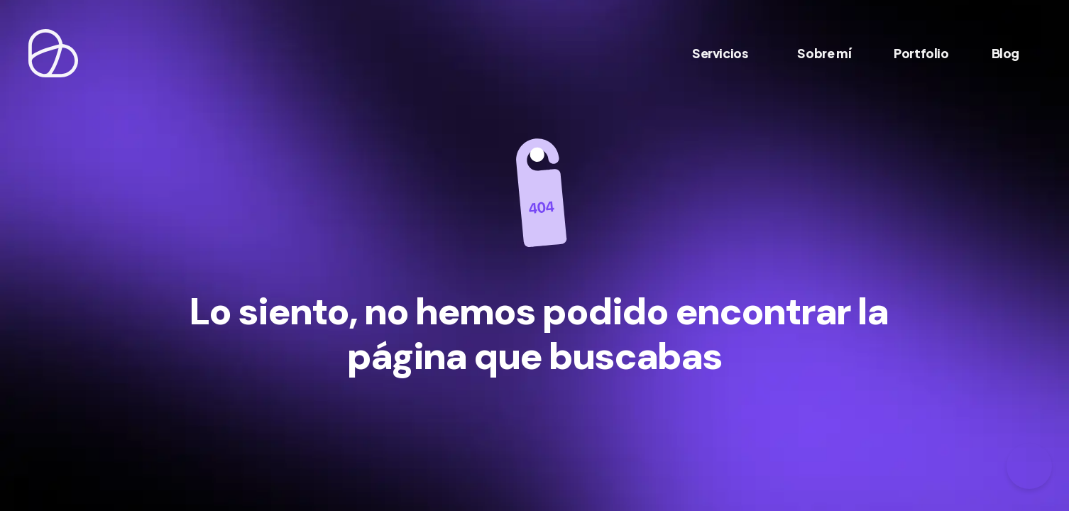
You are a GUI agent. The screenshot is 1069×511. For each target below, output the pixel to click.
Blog (1005, 53)
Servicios (723, 53)
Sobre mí (824, 53)
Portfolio (921, 53)
